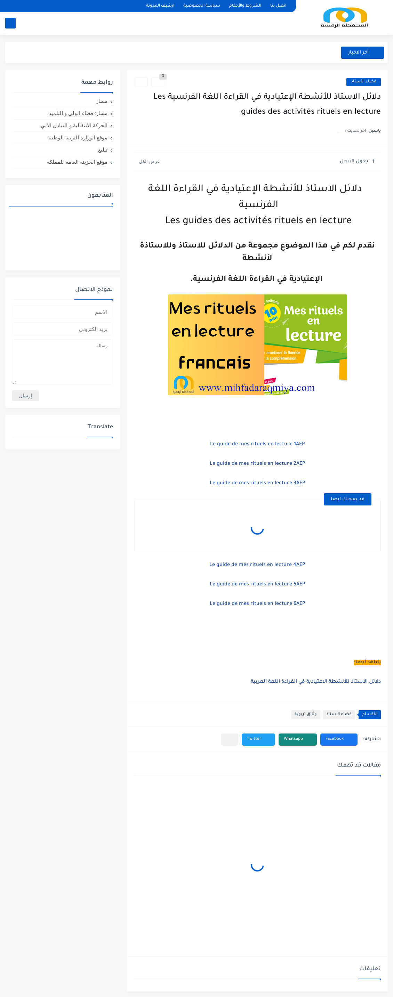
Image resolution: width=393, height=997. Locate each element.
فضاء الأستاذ (363, 82)
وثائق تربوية (306, 714)
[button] (339, 739)
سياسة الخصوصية (201, 6)
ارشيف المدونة (160, 6)
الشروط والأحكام (245, 6)
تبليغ (102, 150)
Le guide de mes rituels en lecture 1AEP (257, 444)
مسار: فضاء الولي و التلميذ (78, 113)
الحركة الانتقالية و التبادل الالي (74, 125)
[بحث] (10, 23)
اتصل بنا (278, 6)
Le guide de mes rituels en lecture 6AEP (257, 604)
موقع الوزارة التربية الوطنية (77, 137)
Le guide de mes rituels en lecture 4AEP (257, 565)
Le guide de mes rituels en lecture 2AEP (257, 464)
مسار (101, 101)
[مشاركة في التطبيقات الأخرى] (229, 739)
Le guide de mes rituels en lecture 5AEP (257, 584)
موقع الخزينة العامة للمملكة (77, 162)
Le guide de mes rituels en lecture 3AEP (257, 483)
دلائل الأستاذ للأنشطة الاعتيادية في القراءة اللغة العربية (315, 682)
